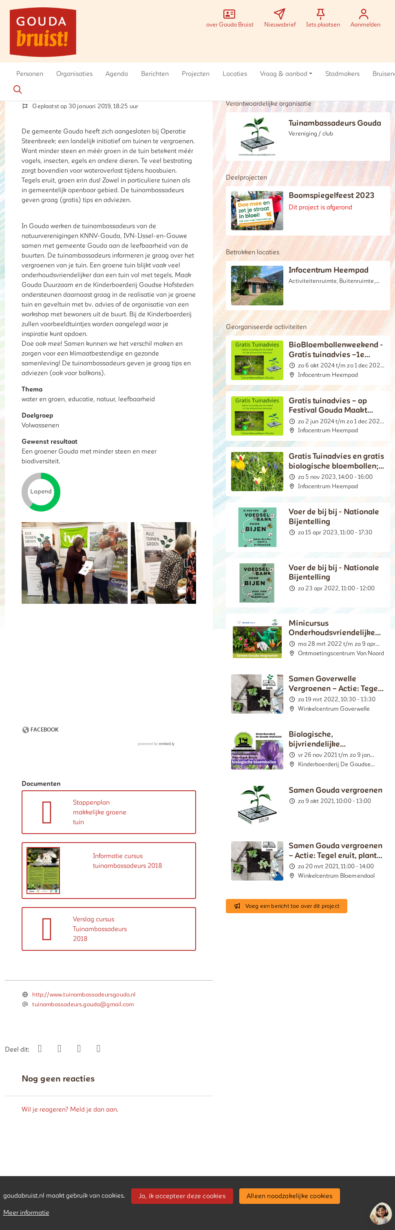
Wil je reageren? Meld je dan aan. (70, 1109)
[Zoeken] (17, 90)
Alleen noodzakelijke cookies (290, 1196)
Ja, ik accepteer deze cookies (182, 1196)
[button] (30, 74)
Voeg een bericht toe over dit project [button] (287, 906)
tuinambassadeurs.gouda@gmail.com (83, 1004)
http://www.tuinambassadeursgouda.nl (83, 994)
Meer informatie (26, 1213)
